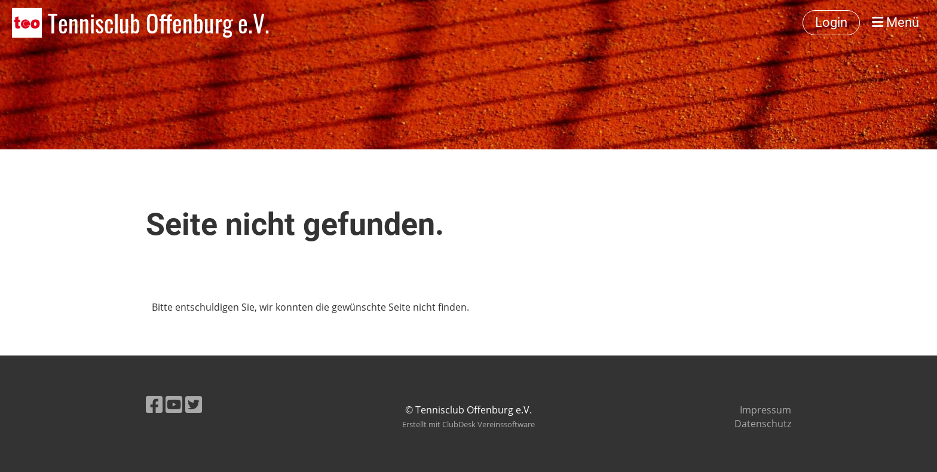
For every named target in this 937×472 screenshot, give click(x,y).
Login (831, 22)
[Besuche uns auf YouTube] (174, 404)
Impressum (765, 409)
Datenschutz (762, 423)
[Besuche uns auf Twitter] (193, 404)
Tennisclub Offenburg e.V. (159, 22)
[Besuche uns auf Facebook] (154, 404)
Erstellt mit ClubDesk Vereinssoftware (468, 424)
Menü (895, 22)
